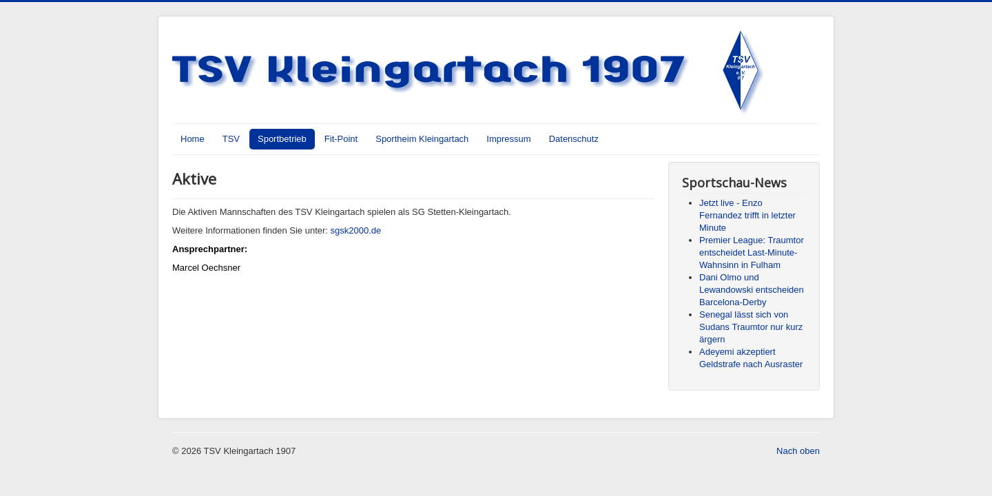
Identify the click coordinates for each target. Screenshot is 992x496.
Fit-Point (341, 139)
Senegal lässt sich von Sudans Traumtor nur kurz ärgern (751, 326)
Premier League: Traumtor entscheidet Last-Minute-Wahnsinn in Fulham (751, 252)
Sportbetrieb (282, 139)
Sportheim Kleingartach (421, 139)
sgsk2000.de (356, 230)
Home (192, 139)
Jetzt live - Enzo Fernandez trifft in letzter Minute (747, 215)
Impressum (508, 139)
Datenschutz (574, 139)
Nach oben (798, 451)
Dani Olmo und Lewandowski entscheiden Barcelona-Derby (751, 289)
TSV (231, 139)
